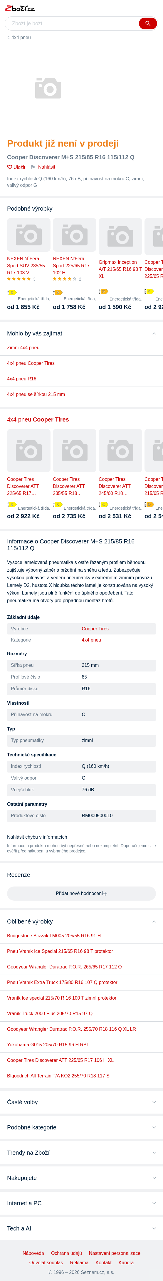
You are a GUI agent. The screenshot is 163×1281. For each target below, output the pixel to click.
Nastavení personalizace (114, 1253)
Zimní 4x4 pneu (23, 347)
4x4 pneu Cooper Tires (31, 363)
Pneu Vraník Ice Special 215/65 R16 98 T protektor (60, 951)
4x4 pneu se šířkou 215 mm (36, 394)
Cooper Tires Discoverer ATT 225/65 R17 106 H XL (60, 1060)
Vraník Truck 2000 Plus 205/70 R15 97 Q (50, 1013)
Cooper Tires (95, 628)
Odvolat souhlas (46, 1262)
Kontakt (104, 1262)
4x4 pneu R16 (21, 378)
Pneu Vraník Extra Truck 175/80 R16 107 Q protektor (62, 982)
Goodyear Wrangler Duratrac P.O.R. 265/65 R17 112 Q (64, 966)
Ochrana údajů (66, 1253)
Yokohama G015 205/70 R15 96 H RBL (48, 1044)
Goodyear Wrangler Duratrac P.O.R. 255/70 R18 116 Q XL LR (71, 1029)
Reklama (79, 1262)
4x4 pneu (21, 37)
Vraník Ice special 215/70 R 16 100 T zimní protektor (61, 997)
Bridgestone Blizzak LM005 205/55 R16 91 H (54, 935)
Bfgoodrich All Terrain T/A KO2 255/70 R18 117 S (58, 1075)
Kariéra (126, 1262)
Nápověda (33, 1253)
